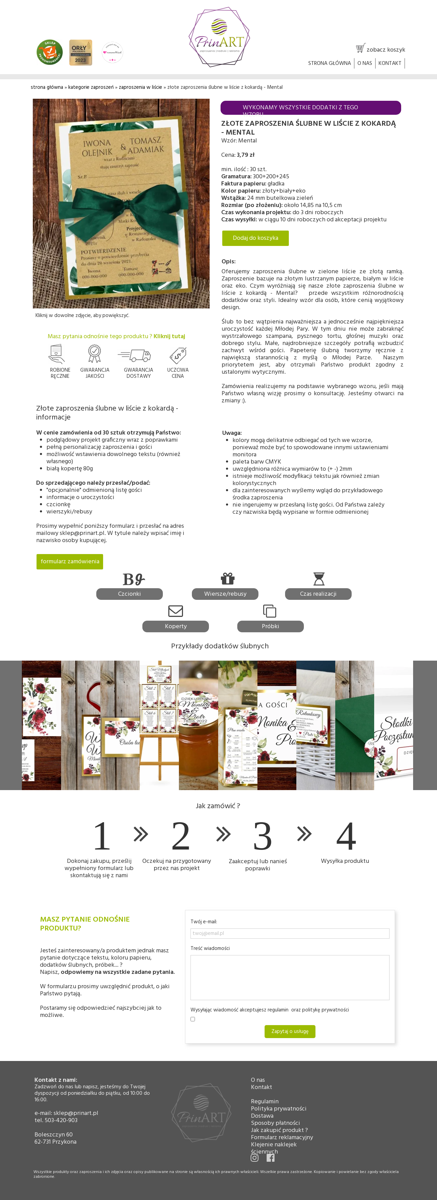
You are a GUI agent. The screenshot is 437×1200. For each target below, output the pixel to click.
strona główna (47, 87)
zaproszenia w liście (140, 87)
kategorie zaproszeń (91, 87)
